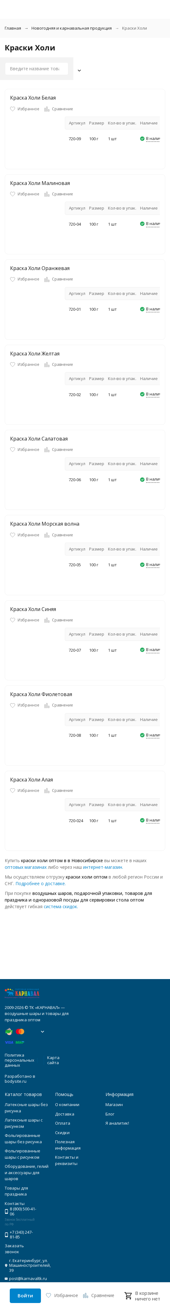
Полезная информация (68, 1145)
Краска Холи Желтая (35, 353)
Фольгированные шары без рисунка (23, 1139)
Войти (25, 1295)
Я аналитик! (117, 1123)
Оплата (62, 1123)
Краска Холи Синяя (33, 609)
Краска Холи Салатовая (39, 438)
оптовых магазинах (26, 867)
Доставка (64, 1114)
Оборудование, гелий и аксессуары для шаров (26, 1172)
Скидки (62, 1132)
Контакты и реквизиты (66, 1160)
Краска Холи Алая (31, 779)
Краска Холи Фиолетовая (41, 694)
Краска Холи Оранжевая (40, 268)
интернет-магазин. (103, 867)
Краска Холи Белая (33, 97)
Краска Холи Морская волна (44, 523)
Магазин (114, 1104)
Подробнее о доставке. (40, 883)
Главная (13, 28)
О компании (67, 1104)
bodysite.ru (15, 1081)
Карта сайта (53, 1060)
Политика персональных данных (19, 1060)
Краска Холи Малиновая (40, 183)
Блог (109, 1114)
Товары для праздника (16, 1191)
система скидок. (61, 906)
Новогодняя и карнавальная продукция (71, 28)
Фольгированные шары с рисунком (22, 1154)
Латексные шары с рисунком (23, 1123)
